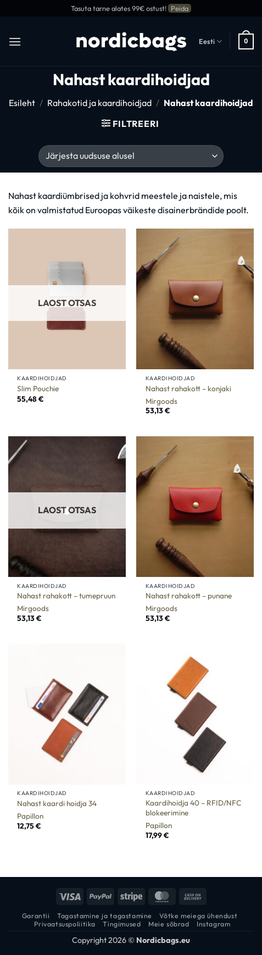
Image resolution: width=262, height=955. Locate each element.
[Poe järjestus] (131, 156)
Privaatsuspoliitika (65, 924)
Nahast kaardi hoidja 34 (57, 803)
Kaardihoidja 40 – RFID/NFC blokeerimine (193, 808)
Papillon (30, 816)
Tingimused (122, 924)
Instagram (214, 924)
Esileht (22, 102)
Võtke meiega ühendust (198, 916)
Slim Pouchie (38, 388)
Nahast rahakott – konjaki (188, 388)
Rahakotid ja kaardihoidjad (99, 102)
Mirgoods (161, 401)
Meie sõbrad (168, 924)
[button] (14, 41)
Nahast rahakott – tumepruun (66, 596)
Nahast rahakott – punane (189, 596)
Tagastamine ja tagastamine (104, 916)
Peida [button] (179, 8)
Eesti (210, 41)
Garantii (36, 916)
